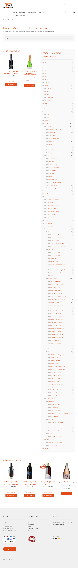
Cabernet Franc (52, 135)
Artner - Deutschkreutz (55, 281)
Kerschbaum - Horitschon (56, 319)
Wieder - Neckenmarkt (56, 349)
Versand (30, 526)
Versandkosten (12, 81)
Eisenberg (50, 232)
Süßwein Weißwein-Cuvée (52, 217)
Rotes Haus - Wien (52, 445)
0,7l (45, 71)
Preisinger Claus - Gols (55, 372)
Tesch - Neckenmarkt (55, 343)
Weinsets (46, 448)
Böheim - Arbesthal (55, 404)
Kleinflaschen (47, 112)
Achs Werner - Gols (55, 360)
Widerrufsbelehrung (33, 528)
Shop (15, 12)
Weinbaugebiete (33, 12)
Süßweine (46, 196)
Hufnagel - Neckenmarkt (56, 302)
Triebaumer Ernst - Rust (56, 276)
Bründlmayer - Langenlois (56, 422)
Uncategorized (48, 223)
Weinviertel (51, 434)
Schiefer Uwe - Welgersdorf (57, 243)
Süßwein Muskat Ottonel (52, 205)
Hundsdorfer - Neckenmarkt (57, 305)
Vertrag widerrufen (9, 549)
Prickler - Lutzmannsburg (56, 331)
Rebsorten (42, 12)
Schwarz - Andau (54, 381)
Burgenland (49, 229)
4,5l (45, 76)
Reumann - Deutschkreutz (56, 334)
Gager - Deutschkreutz (55, 290)
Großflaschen (47, 106)
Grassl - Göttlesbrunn (55, 410)
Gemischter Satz (52, 164)
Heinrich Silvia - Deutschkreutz (57, 299)
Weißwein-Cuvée (52, 185)
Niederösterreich (50, 398)
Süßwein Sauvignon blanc (52, 211)
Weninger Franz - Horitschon (57, 346)
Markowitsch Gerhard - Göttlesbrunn (59, 413)
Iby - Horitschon (54, 308)
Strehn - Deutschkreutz (56, 340)
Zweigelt (50, 153)
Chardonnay (51, 161)
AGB (29, 522)
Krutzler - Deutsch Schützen (57, 237)
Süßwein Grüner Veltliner (52, 199)
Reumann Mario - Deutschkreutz (58, 337)
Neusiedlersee (52, 352)
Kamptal (50, 419)
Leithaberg (51, 249)
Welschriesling (52, 188)
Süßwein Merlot (50, 202)
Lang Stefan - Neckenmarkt (57, 322)
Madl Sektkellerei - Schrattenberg (58, 436)
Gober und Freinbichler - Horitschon (59, 296)
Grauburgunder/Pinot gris (54, 167)
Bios (47, 94)
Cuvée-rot (50, 141)
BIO (47, 91)
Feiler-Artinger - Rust (55, 255)
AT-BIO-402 (49, 88)
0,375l (48, 117)
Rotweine (48, 126)
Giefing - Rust (53, 258)
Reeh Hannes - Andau (55, 375)
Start (6, 19)
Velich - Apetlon (54, 396)
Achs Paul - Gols (54, 357)
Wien (47, 439)
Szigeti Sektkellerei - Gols (56, 387)
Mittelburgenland (52, 278)
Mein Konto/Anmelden (20, 15)
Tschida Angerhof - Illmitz (56, 390)
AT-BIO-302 (47, 82)
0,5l (45, 65)
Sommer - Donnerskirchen (56, 273)
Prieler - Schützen (54, 267)
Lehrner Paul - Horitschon (56, 325)
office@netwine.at (11, 530)
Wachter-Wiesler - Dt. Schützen (58, 246)
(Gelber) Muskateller (53, 158)
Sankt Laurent (51, 147)
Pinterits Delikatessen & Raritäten (58, 264)
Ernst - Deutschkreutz (55, 287)
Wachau (50, 425)
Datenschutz (31, 530)
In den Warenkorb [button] (11, 84)
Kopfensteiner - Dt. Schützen (57, 235)
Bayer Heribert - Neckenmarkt (57, 284)
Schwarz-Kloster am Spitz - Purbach (59, 270)
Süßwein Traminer (50, 214)
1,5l (47, 109)
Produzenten (23, 12)
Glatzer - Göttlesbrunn (55, 407)
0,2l (45, 62)
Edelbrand (47, 100)
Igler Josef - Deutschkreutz (57, 314)
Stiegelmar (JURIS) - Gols (56, 384)
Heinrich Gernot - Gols (55, 363)
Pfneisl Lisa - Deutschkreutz (57, 328)
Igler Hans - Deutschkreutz (56, 311)
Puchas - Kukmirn (54, 240)
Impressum (31, 524)
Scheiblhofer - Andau (55, 378)
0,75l (45, 68)
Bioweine (46, 85)
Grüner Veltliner (52, 170)
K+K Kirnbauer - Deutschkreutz (57, 316)
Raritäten (46, 120)
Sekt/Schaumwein (49, 194)
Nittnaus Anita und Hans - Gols (57, 369)
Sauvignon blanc (52, 179)
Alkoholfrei (47, 79)
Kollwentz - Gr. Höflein (55, 261)
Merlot (50, 144)
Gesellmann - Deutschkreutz (57, 293)
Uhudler (46, 220)
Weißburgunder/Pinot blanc (55, 182)
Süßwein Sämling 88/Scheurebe (54, 208)
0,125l (48, 115)
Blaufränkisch (51, 132)
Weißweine (49, 155)
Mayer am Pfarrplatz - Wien (55, 442)
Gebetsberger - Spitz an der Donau (59, 431)
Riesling (50, 176)
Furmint (46, 103)
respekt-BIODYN (50, 97)
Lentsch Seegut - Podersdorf (57, 366)
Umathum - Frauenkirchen (56, 393)
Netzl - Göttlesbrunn (55, 416)
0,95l (45, 74)
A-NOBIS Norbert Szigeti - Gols (57, 355)
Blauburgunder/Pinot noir (54, 129)
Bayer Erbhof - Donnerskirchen (57, 252)
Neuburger (51, 173)
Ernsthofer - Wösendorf (56, 428)
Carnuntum (51, 401)
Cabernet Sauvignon (53, 138)
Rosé (45, 191)
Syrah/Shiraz (51, 150)
